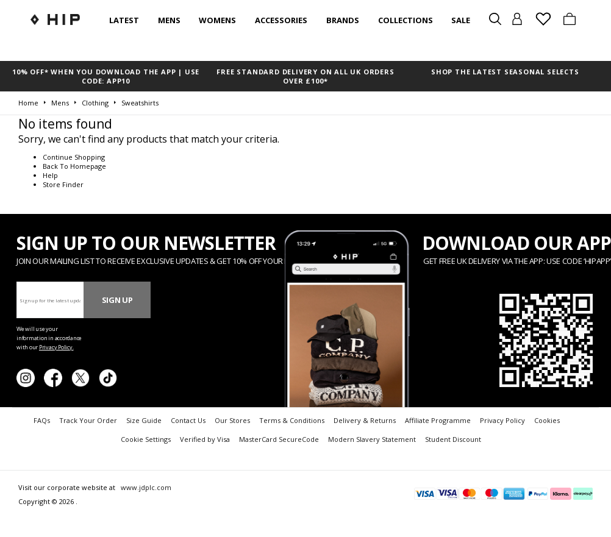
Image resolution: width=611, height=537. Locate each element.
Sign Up (117, 299)
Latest (124, 20)
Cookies (547, 420)
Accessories (281, 20)
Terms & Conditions (291, 420)
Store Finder (63, 184)
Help (50, 175)
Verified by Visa (205, 439)
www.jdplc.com (145, 487)
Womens (217, 20)
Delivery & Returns (365, 420)
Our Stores (232, 420)
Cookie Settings (146, 439)
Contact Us (188, 420)
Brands (342, 20)
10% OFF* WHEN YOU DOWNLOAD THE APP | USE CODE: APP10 (105, 76)
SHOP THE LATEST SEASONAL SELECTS (505, 71)
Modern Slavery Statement (372, 439)
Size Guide (144, 420)
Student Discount (453, 439)
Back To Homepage (74, 166)
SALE (460, 20)
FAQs (42, 420)
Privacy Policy (502, 420)
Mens (169, 20)
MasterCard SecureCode (279, 439)
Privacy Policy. (56, 347)
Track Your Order (88, 420)
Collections (405, 20)
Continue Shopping (74, 157)
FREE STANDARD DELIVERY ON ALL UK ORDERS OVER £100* (305, 76)
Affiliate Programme (438, 420)
